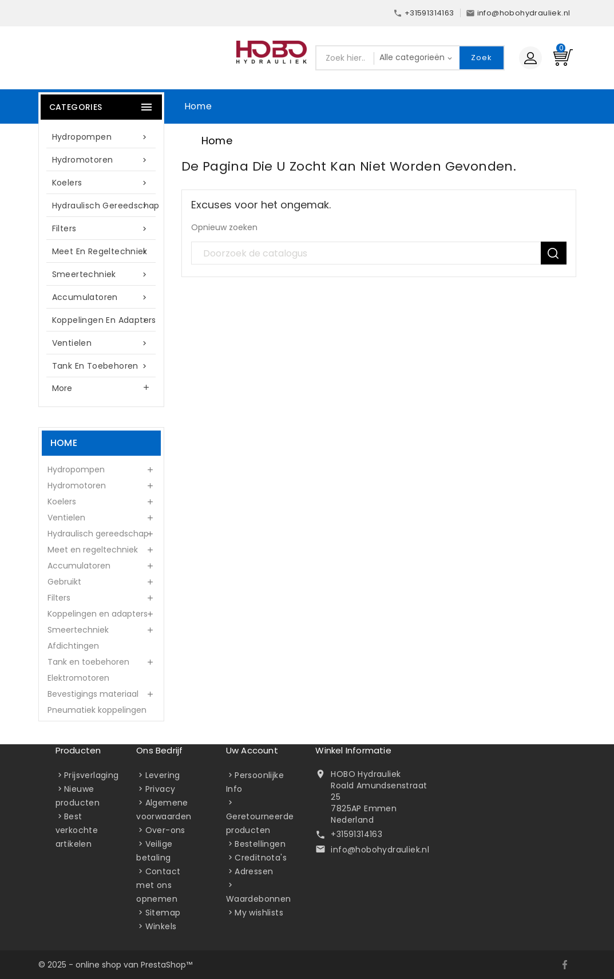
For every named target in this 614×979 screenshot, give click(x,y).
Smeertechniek (101, 275)
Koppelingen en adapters (104, 320)
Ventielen (101, 343)
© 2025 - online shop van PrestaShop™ (115, 964)
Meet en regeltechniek (101, 252)
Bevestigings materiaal (92, 694)
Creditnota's (261, 857)
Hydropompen (101, 137)
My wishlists (259, 912)
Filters (101, 229)
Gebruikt (64, 581)
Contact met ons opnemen (158, 885)
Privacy (160, 789)
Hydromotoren (101, 160)
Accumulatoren (101, 297)
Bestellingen (260, 844)
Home (198, 106)
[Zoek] (379, 253)
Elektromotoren (78, 678)
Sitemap (163, 912)
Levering (162, 775)
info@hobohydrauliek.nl (380, 849)
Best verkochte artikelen (77, 830)
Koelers (101, 183)
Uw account (252, 750)
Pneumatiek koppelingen (96, 710)
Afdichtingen (73, 646)
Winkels (161, 926)
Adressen (254, 871)
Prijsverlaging (91, 775)
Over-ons (165, 830)
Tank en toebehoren (101, 366)
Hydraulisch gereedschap (106, 206)
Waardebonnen (258, 899)
